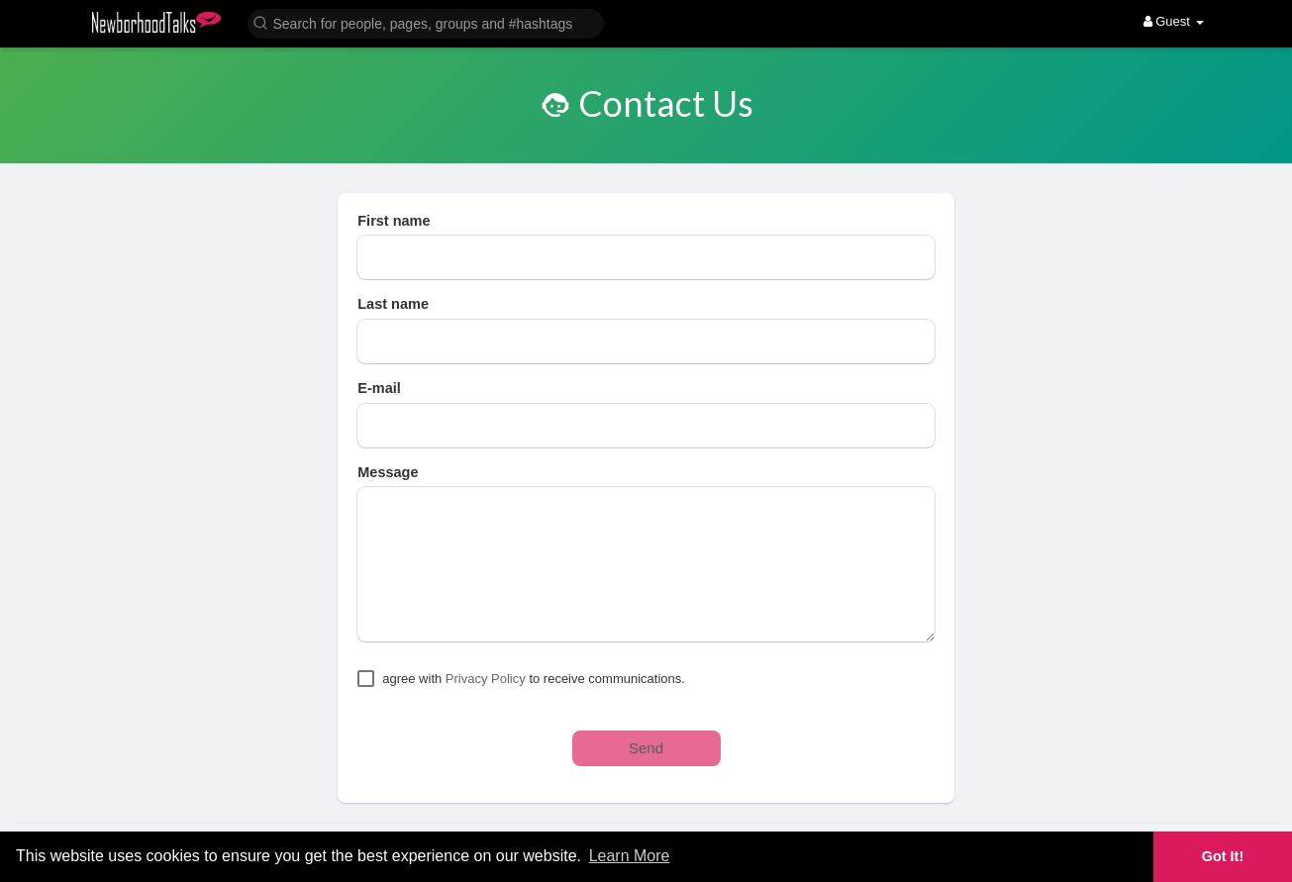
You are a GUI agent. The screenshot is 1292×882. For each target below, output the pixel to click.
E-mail (379, 388)
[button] (426, 22)
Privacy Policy (486, 678)
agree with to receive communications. (533, 678)
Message (387, 472)
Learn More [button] (629, 855)
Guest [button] (1173, 21)
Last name (393, 304)
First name (393, 221)
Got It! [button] (1222, 856)
